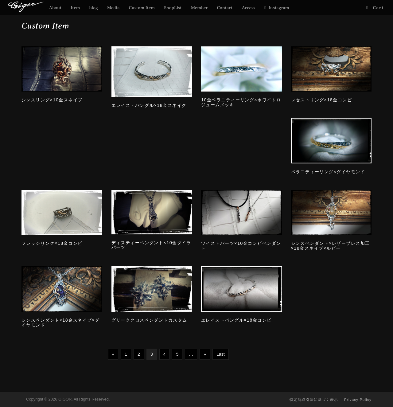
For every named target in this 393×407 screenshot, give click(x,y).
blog (93, 7)
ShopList (173, 7)
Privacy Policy (358, 399)
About (55, 7)
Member (199, 7)
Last (220, 354)
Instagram (279, 7)
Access (248, 7)
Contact (225, 7)
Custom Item (142, 7)
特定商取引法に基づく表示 (314, 399)
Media (113, 7)
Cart (378, 7)
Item (75, 7)
